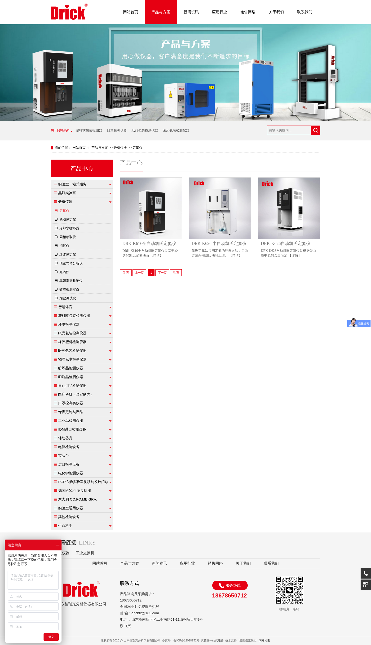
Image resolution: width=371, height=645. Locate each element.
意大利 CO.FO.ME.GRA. (77, 499)
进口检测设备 (69, 464)
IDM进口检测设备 (72, 429)
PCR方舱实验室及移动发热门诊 (83, 482)
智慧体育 (65, 307)
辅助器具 (65, 438)
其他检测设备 (69, 517)
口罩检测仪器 (117, 130)
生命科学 (65, 525)
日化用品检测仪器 (72, 386)
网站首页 (130, 12)
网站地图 (264, 640)
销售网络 (248, 12)
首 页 (126, 272)
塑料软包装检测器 (89, 130)
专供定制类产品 (70, 412)
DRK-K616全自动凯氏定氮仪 (150, 243)
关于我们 (276, 12)
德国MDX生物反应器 (74, 490)
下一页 (162, 272)
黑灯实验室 (67, 193)
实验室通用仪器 (70, 508)
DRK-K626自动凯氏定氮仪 (285, 243)
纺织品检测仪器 (70, 368)
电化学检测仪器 (70, 473)
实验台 (63, 455)
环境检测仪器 (69, 324)
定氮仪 (137, 147)
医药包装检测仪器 (176, 130)
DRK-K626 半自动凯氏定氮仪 (219, 243)
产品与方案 (160, 12)
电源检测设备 (69, 447)
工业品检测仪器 (70, 420)
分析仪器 (120, 147)
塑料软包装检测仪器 (74, 316)
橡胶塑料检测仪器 (72, 342)
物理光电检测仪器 (72, 359)
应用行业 (219, 12)
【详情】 (156, 255)
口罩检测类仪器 (70, 403)
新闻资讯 (191, 12)
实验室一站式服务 (72, 184)
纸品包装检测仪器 (145, 130)
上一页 (139, 272)
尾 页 (176, 272)
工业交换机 (84, 553)
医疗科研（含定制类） (76, 394)
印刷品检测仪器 (70, 377)
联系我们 (304, 12)
